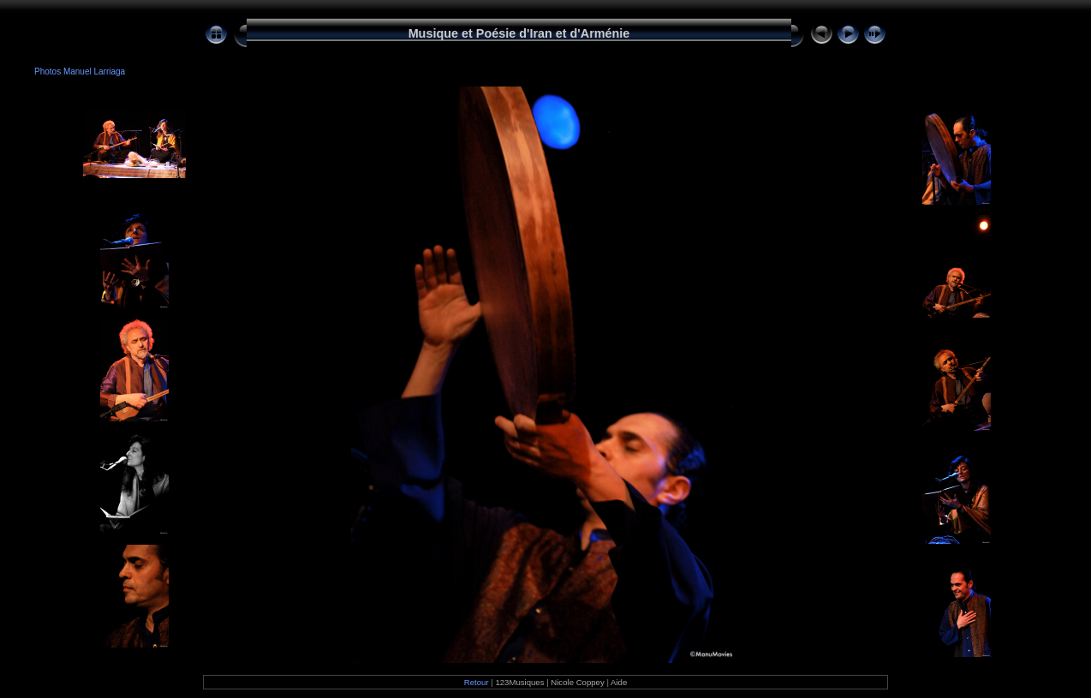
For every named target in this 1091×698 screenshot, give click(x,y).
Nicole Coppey (577, 682)
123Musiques (519, 682)
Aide (619, 682)
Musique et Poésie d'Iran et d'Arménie (519, 33)
